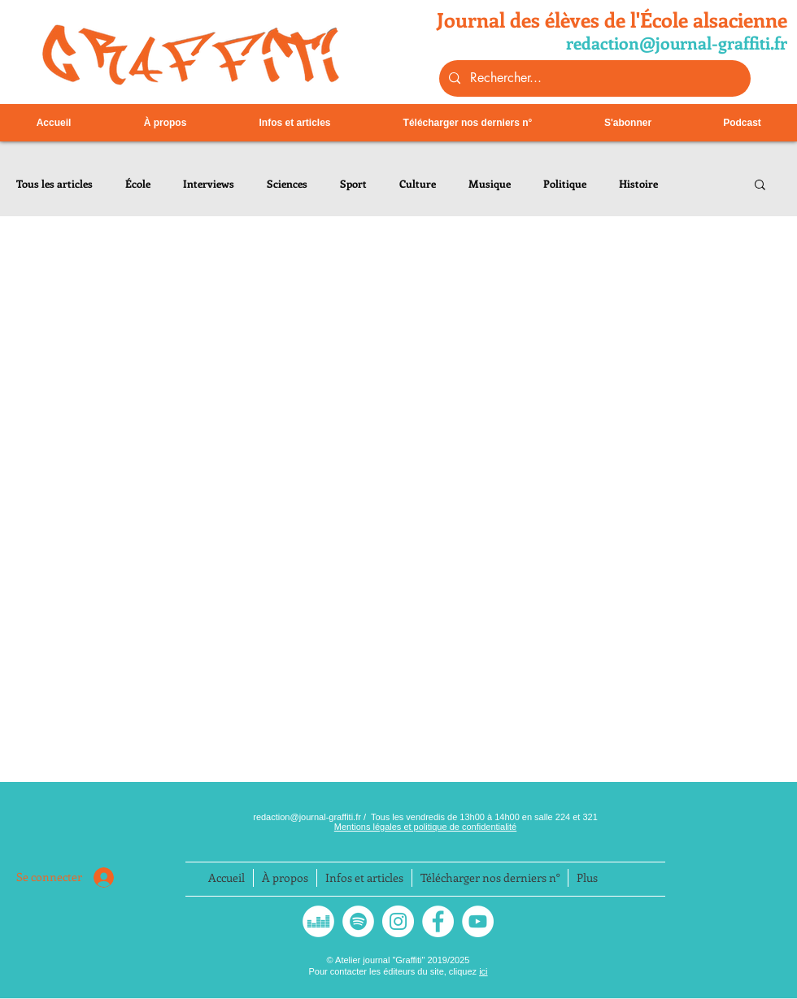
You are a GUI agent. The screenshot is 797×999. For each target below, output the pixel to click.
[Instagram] (398, 921)
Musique (489, 183)
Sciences (287, 183)
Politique (564, 183)
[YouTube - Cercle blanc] (478, 921)
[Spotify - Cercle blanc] (358, 921)
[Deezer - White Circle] (318, 921)
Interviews (208, 183)
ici (483, 971)
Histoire (638, 183)
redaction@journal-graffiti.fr (308, 817)
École (137, 183)
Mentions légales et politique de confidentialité (425, 827)
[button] (760, 185)
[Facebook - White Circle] (438, 921)
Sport (353, 183)
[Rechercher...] (593, 78)
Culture (417, 183)
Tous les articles (54, 183)
